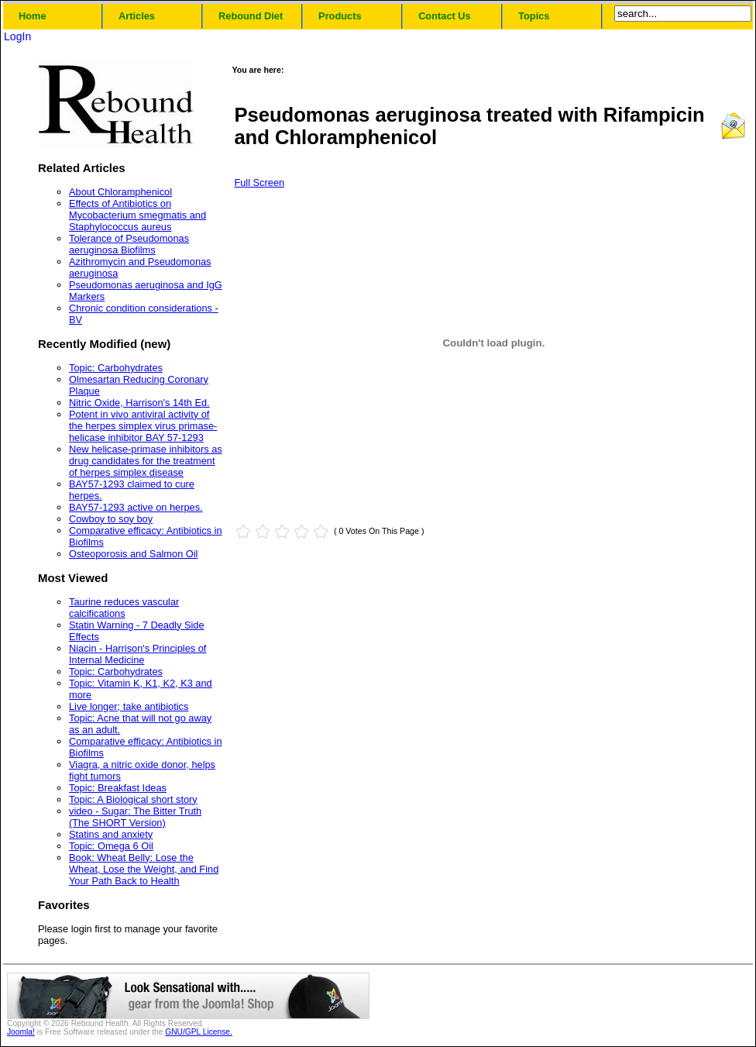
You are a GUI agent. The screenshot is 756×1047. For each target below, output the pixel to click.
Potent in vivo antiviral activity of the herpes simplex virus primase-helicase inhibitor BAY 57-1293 (143, 425)
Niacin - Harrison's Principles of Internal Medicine (137, 654)
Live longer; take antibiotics (128, 706)
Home (32, 16)
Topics (533, 16)
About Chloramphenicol (120, 192)
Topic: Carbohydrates (116, 368)
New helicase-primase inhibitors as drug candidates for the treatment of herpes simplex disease (145, 460)
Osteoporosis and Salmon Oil (133, 554)
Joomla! (21, 1032)
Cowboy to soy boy (111, 519)
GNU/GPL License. (198, 1032)
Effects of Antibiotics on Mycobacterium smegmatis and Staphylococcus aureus (137, 215)
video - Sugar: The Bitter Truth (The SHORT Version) (135, 816)
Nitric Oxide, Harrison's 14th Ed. (139, 402)
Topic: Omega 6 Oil (111, 846)
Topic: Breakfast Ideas (118, 788)
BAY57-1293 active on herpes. (136, 507)
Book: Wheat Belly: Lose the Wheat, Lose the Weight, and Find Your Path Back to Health (143, 869)
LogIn (17, 36)
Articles (137, 16)
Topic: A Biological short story (133, 799)
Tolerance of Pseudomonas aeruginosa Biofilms (129, 244)
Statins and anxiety (111, 834)
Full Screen (259, 182)
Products (339, 16)
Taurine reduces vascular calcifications (124, 607)
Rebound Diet (250, 16)
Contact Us (444, 16)
